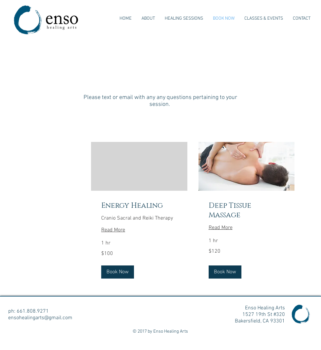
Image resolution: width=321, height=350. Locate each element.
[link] (139, 205)
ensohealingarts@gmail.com (40, 318)
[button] (117, 272)
